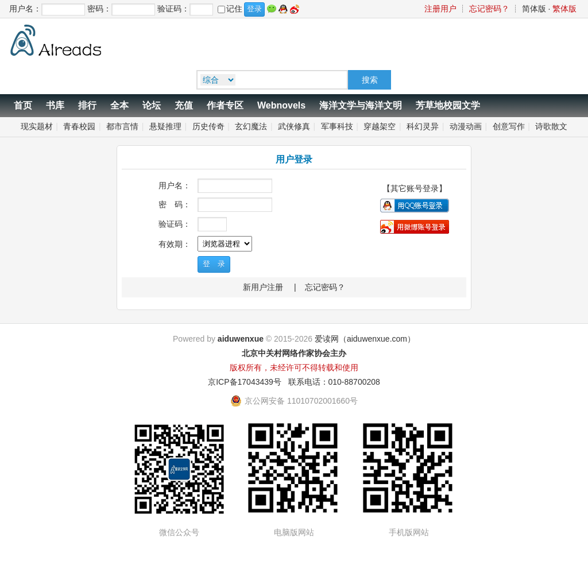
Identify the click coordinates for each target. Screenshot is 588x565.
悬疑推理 (165, 126)
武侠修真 (294, 126)
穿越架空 (379, 126)
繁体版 (564, 8)
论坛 (151, 105)
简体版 (534, 8)
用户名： (174, 185)
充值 (184, 105)
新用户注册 (263, 287)
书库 (55, 105)
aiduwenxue (241, 338)
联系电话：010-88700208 (334, 381)
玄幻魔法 (251, 126)
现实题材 (37, 126)
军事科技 (337, 126)
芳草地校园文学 (448, 105)
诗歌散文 (551, 126)
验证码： (174, 224)
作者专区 (225, 105)
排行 (87, 105)
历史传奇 (208, 126)
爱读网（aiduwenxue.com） (365, 338)
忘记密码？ (489, 8)
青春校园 (79, 126)
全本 (119, 105)
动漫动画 (466, 126)
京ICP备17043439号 (244, 381)
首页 (23, 105)
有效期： (174, 244)
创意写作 (509, 126)
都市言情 (122, 126)
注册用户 (440, 8)
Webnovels (281, 105)
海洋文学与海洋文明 (360, 105)
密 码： (174, 204)
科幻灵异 (423, 126)
